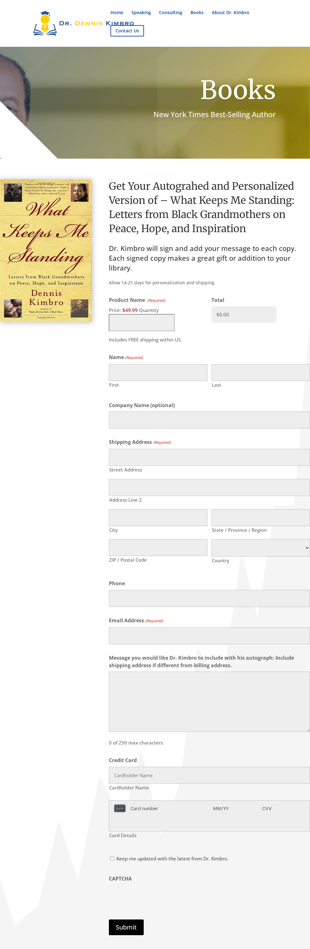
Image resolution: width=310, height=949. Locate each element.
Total (217, 300)
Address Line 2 (125, 500)
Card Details (122, 820)
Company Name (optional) (142, 405)
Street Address (125, 469)
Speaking (141, 12)
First (114, 385)
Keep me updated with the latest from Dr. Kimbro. (172, 843)
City (113, 530)
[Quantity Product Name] (141, 322)
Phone (117, 583)
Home (116, 12)
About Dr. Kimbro (230, 12)
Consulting (170, 12)
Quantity (149, 310)
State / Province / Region (239, 530)
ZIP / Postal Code (128, 560)
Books (197, 12)
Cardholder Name (129, 787)
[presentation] (156, 882)
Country (220, 560)
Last (216, 385)
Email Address (136, 621)
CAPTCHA (120, 863)
